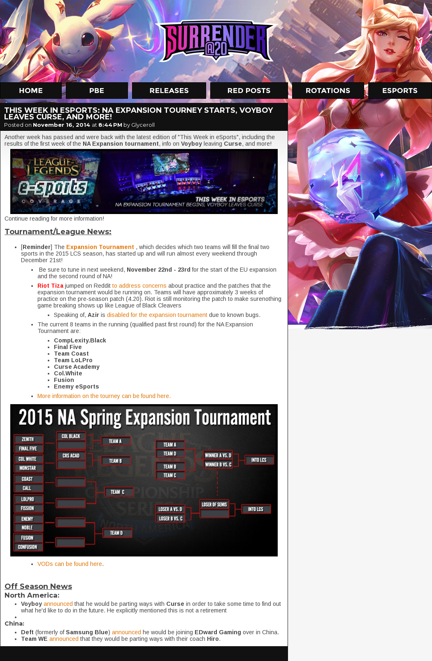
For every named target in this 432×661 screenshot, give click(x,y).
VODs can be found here (69, 564)
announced (58, 603)
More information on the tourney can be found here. (104, 396)
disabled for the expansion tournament (157, 315)
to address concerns (139, 285)
